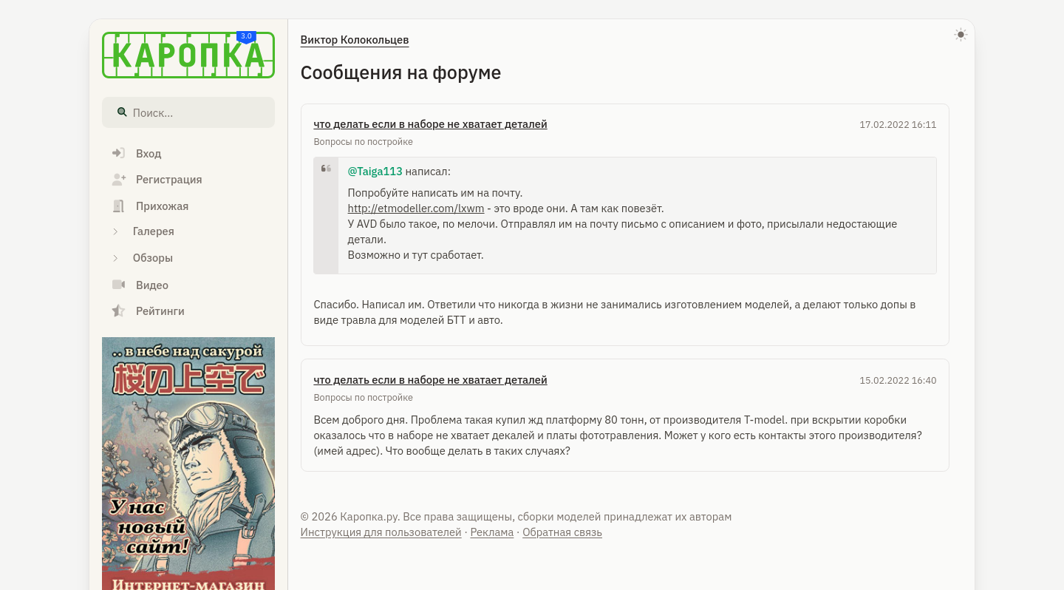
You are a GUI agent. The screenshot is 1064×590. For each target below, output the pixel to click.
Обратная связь (562, 532)
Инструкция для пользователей (381, 532)
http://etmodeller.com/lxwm (416, 208)
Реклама (492, 532)
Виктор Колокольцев (355, 40)
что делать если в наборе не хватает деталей (430, 124)
